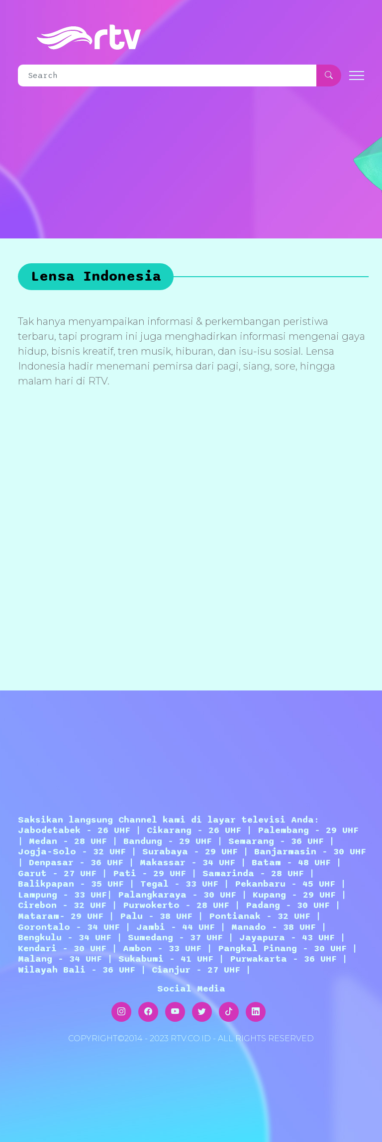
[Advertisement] (193, 542)
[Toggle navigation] (356, 75)
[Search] (167, 75)
